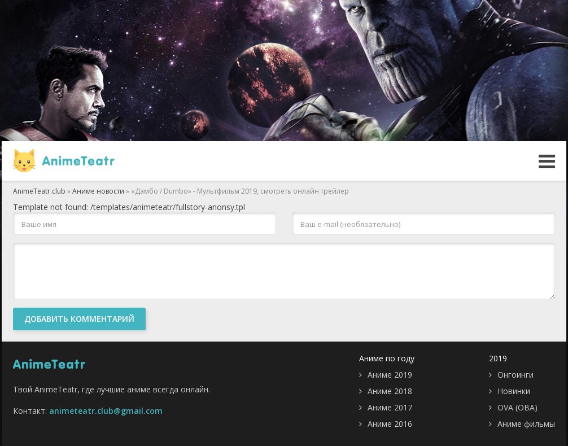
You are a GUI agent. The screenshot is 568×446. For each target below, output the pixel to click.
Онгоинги (515, 374)
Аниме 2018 (390, 391)
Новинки (513, 391)
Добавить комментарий (79, 318)
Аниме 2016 (390, 423)
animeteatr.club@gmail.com (106, 410)
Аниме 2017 (390, 407)
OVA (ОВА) (517, 407)
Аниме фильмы (526, 423)
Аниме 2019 (390, 374)
